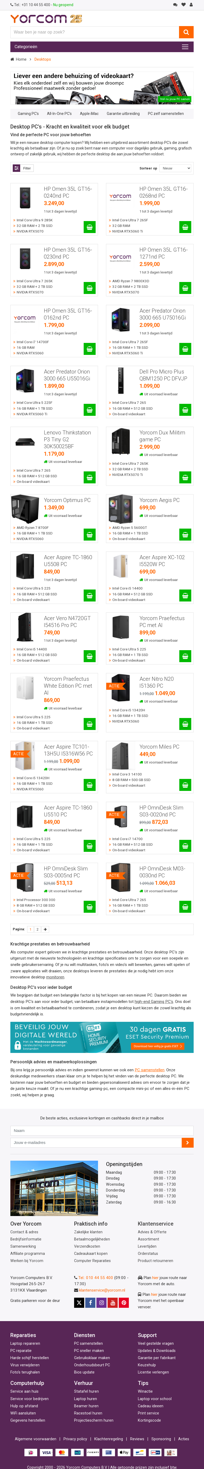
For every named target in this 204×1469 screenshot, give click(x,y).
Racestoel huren (88, 1413)
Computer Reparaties (92, 1261)
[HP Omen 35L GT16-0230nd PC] (90, 288)
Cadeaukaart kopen (91, 1253)
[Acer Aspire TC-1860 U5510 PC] (90, 846)
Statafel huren (86, 1391)
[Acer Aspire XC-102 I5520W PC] (185, 595)
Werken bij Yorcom (26, 1261)
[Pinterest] (124, 1303)
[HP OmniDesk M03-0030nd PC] (185, 907)
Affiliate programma (27, 1253)
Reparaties (23, 1335)
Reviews (137, 1439)
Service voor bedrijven (29, 1399)
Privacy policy (75, 1439)
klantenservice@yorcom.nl (102, 1290)
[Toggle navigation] (185, 47)
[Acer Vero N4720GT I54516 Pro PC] (90, 656)
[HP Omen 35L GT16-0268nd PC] (185, 227)
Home (21, 59)
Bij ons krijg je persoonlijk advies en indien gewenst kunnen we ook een (72, 1070)
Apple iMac (89, 113)
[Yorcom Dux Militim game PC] (185, 477)
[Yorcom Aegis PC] (185, 535)
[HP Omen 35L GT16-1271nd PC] (185, 288)
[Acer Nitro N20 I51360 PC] (185, 724)
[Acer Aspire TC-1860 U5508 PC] (90, 595)
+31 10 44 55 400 (30, 5)
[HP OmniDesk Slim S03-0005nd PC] (90, 907)
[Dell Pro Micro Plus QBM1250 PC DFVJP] (185, 410)
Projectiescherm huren (93, 1420)
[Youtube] (113, 1303)
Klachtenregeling (108, 1439)
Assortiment (148, 1239)
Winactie (145, 1391)
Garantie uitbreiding (123, 113)
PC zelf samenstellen (166, 113)
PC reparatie (21, 1350)
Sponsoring (161, 1439)
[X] (79, 1303)
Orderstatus (148, 1253)
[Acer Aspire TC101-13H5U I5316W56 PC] (90, 785)
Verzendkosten (87, 1246)
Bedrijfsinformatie (25, 1239)
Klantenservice (155, 1224)
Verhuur (83, 1383)
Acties (183, 1439)
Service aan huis (24, 1391)
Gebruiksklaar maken (92, 1358)
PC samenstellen (88, 1343)
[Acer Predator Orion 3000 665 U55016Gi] (90, 410)
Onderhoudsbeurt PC (92, 1365)
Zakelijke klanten (88, 1232)
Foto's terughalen (25, 1372)
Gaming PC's (28, 113)
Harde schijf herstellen (29, 1358)
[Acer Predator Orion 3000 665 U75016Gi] (185, 349)
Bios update (84, 1372)
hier (155, 1277)
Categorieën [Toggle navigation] (26, 46)
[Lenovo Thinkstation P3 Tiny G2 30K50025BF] (90, 477)
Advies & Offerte (152, 1232)
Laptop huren (85, 1399)
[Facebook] (90, 1303)
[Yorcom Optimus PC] (90, 535)
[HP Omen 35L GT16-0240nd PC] (90, 227)
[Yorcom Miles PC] (185, 785)
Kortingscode (149, 1420)
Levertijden (147, 1246)
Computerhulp (27, 1383)
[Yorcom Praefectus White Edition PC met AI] (90, 724)
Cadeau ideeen (150, 1406)
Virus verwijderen (25, 1365)
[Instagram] (101, 1303)
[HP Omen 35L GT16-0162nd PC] (90, 349)
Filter (22, 168)
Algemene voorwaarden (35, 1439)
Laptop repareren (25, 1343)
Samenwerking (23, 1246)
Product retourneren (155, 1261)
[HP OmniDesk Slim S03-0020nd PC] (185, 846)
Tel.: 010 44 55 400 (95, 1277)
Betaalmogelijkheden (92, 1239)
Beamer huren (86, 1406)
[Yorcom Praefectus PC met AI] (185, 656)
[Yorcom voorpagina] (46, 18)
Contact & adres (24, 1232)
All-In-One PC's (59, 113)
